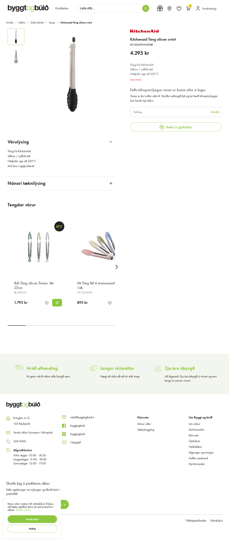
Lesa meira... (136, 79)
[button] (32, 519)
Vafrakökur (216, 521)
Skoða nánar (23, 510)
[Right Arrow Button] (117, 267)
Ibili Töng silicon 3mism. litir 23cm (34, 285)
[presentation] (61, 8)
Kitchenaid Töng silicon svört (76, 22)
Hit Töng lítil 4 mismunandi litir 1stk (98, 285)
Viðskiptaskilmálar (196, 521)
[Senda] (215, 112)
